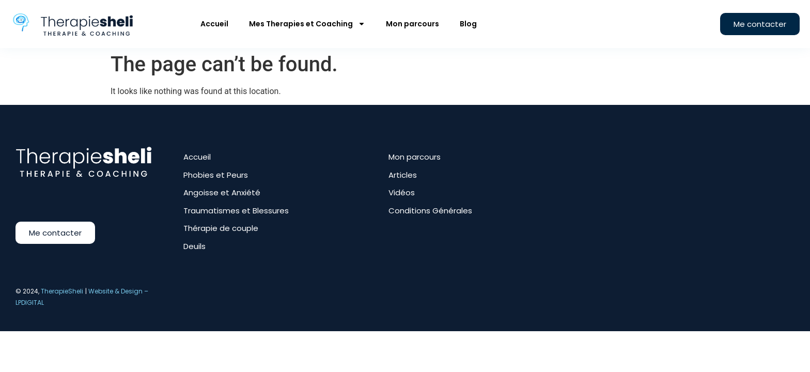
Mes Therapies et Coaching (307, 24)
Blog (468, 24)
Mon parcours (412, 24)
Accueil (214, 24)
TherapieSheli (62, 291)
